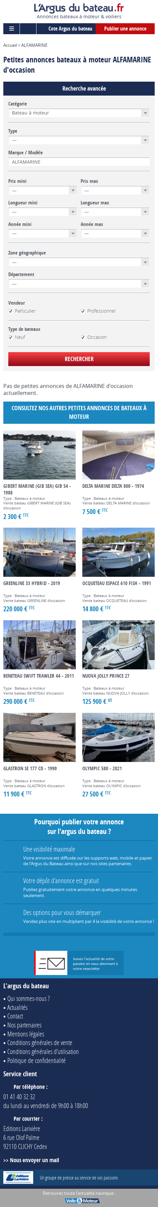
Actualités (17, 1007)
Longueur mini (23, 202)
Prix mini (17, 181)
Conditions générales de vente (39, 1042)
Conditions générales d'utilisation (43, 1051)
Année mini (20, 224)
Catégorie (17, 104)
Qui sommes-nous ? (28, 998)
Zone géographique (27, 253)
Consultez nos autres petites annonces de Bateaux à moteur (79, 412)
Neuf (16, 337)
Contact (15, 1016)
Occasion (94, 337)
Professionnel (98, 311)
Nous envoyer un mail (34, 1160)
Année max (92, 224)
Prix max (89, 181)
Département (21, 274)
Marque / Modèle (25, 152)
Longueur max (95, 202)
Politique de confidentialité (36, 1060)
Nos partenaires (24, 1024)
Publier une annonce (125, 28)
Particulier (22, 311)
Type (12, 131)
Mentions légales (25, 1033)
